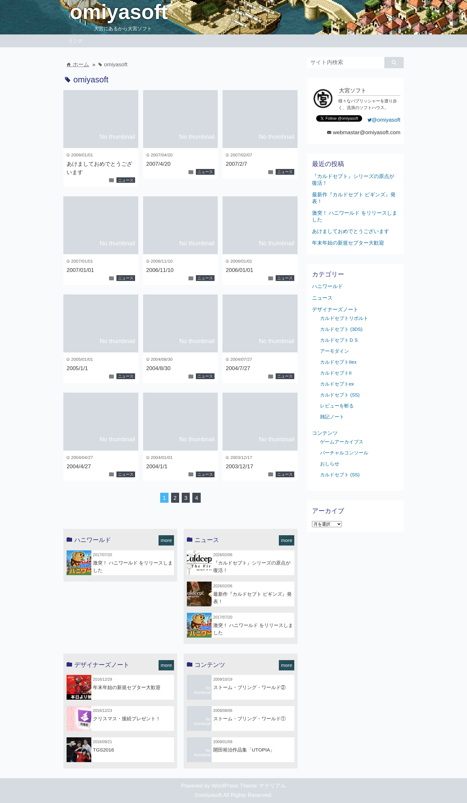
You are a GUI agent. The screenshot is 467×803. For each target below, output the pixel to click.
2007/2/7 (236, 164)
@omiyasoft (384, 120)
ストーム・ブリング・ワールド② (249, 687)
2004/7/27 (238, 368)
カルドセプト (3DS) (341, 329)
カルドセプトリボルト (344, 318)
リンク (75, 40)
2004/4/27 (79, 466)
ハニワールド (327, 286)
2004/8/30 (158, 368)
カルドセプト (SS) (340, 394)
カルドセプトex (337, 384)
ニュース (125, 180)
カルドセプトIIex (338, 362)
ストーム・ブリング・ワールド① (249, 718)
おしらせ (329, 463)
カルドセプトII (336, 373)
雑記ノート (332, 416)
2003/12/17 (239, 466)
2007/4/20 (158, 164)
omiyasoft (119, 11)
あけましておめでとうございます (350, 231)
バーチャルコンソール (344, 452)
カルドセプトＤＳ (339, 340)
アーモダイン (334, 351)
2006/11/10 (160, 270)
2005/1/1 (77, 368)
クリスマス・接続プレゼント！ (126, 718)
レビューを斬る (337, 405)
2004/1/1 (157, 466)
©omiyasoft (208, 795)
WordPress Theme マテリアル (249, 786)
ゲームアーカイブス (341, 441)
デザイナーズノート (335, 309)
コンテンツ (325, 433)
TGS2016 (103, 749)
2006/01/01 (239, 270)
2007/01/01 (80, 270)
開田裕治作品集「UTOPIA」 (244, 749)
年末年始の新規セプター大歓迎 (126, 687)
